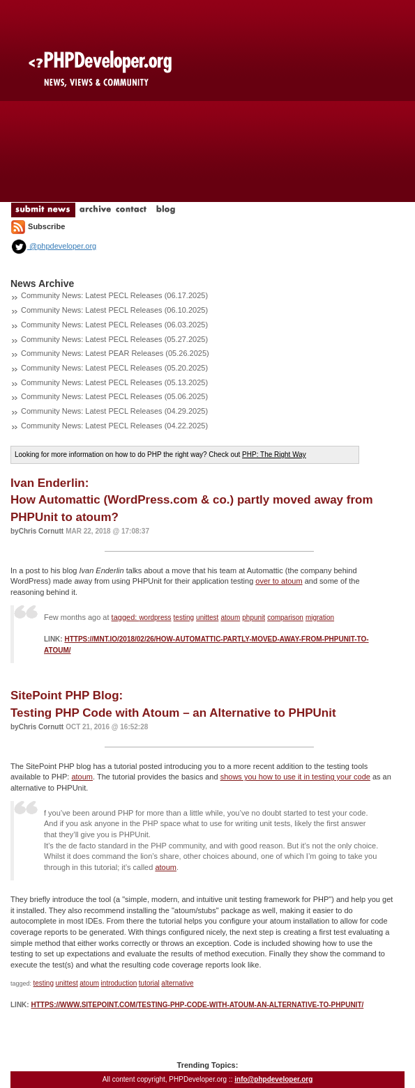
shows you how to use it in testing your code (295, 776)
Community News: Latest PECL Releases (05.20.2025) (114, 368)
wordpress (155, 617)
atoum (230, 617)
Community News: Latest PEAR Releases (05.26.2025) (115, 353)
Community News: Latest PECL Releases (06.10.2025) (114, 310)
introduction (119, 983)
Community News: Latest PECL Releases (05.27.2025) (114, 339)
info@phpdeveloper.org (273, 1079)
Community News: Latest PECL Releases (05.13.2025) (114, 382)
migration (319, 617)
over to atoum (278, 581)
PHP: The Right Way (274, 454)
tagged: (125, 617)
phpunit (253, 617)
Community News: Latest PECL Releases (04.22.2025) (114, 425)
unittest (207, 617)
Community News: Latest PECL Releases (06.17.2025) (114, 295)
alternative (177, 983)
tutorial (149, 983)
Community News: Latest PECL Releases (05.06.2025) (114, 396)
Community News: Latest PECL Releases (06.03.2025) (114, 324)
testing (184, 617)
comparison (285, 617)
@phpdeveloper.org (53, 246)
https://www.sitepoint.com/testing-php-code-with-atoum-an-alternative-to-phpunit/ (197, 1005)
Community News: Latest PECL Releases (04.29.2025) (114, 411)
